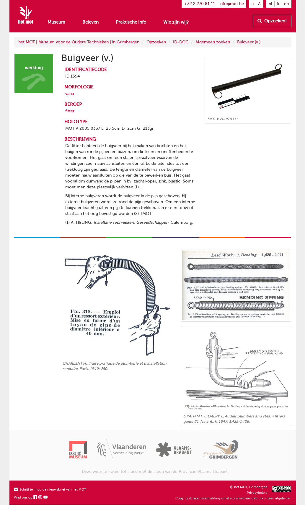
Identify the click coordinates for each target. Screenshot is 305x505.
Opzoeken (156, 42)
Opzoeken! (272, 21)
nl (270, 3)
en (286, 3)
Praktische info (131, 22)
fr (278, 3)
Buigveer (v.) (248, 42)
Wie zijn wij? (176, 22)
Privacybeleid (257, 493)
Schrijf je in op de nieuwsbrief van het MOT (50, 489)
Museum (56, 22)
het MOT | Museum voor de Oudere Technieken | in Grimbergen (78, 42)
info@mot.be (231, 3)
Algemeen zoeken (212, 42)
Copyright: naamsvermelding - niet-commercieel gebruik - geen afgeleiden (233, 498)
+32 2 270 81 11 (199, 3)
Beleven (90, 22)
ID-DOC (180, 42)
